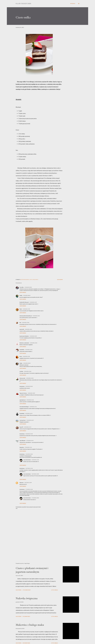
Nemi (21, 309)
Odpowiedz (23, 292)
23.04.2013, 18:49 (31, 393)
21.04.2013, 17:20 (26, 309)
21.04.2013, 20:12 (28, 329)
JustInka (21, 371)
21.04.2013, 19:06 (25, 322)
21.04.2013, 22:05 (28, 349)
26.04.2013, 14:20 (29, 433)
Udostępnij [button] (60, 279)
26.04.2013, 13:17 (27, 427)
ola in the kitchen (27, 459)
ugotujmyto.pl (23, 399)
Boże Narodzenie (24, 279)
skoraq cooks (22, 378)
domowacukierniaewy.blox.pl (26, 315)
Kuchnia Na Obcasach (24, 302)
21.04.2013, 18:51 (36, 315)
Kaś (20, 322)
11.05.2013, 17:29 (35, 459)
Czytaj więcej (54, 590)
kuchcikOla (22, 349)
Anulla (21, 295)
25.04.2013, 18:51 (28, 413)
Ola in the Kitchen (23, 4)
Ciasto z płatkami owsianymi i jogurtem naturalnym (32, 570)
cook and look (23, 420)
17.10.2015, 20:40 (35, 497)
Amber (21, 363)
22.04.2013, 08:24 (26, 363)
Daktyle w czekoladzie (24, 342)
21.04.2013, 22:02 (33, 342)
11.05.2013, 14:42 (29, 454)
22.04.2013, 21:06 (27, 371)
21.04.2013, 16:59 (33, 302)
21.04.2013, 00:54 (28, 287)
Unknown (21, 482)
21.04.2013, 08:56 (26, 295)
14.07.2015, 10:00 (35, 474)
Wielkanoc (35, 279)
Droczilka (22, 287)
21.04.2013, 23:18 (26, 356)
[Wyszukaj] (72, 3)
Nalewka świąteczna (27, 598)
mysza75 (21, 427)
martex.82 (22, 329)
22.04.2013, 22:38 (29, 378)
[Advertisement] (37, 547)
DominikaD (22, 413)
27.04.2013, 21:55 (28, 447)
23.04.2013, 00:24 (29, 386)
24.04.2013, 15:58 (30, 399)
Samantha (22, 447)
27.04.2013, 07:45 (29, 440)
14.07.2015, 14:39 (28, 482)
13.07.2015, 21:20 (29, 468)
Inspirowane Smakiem (24, 336)
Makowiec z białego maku (30, 624)
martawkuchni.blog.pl (24, 406)
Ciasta (31, 279)
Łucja (21, 356)
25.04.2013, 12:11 (33, 406)
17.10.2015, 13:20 (29, 489)
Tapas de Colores (23, 393)
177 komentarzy (27, 590)
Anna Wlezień (22, 440)
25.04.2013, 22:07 (30, 420)
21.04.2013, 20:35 (33, 336)
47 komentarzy (26, 616)
